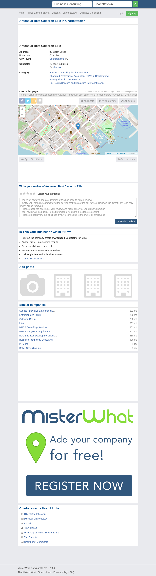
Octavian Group (27, 319)
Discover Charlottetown (36, 518)
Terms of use (44, 572)
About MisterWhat (27, 572)
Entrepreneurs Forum (30, 315)
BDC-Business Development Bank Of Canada (42, 335)
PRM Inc (23, 344)
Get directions (126, 159)
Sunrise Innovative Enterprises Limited (39, 310)
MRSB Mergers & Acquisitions (34, 331)
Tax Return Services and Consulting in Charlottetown (77, 83)
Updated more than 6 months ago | (101, 91)
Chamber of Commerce (36, 542)
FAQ (72, 572)
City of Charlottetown (35, 514)
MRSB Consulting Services (33, 327)
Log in (121, 13)
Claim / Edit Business (33, 258)
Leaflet (108, 153)
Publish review (126, 221)
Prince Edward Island (38, 12)
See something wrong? (127, 91)
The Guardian (31, 537)
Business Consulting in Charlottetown (69, 72)
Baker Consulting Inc (30, 348)
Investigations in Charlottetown (65, 79)
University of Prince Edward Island (41, 532)
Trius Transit (30, 528)
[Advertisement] (78, 33)
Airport (27, 523)
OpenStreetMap (121, 153)
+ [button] (22, 109)
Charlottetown (70, 12)
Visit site (57, 67)
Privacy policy (60, 572)
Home (21, 12)
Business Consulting (90, 12)
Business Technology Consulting (36, 339)
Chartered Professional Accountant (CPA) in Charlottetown (79, 76)
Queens (56, 12)
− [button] (22, 114)
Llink (21, 323)
